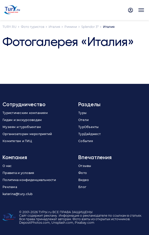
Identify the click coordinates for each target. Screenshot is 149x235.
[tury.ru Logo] (12, 10)
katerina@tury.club (18, 194)
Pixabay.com (84, 222)
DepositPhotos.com (34, 222)
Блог (82, 187)
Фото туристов (32, 27)
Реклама (10, 187)
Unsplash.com (62, 222)
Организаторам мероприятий (27, 134)
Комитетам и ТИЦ (17, 141)
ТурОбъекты (88, 127)
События (85, 141)
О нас (7, 166)
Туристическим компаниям (25, 113)
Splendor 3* (90, 27)
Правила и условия (18, 173)
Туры (82, 113)
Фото (82, 173)
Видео (83, 180)
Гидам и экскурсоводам (22, 120)
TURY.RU (10, 27)
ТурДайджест (89, 134)
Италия (54, 27)
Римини (70, 27)
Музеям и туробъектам (22, 127)
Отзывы (84, 166)
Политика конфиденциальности (29, 180)
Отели (83, 120)
